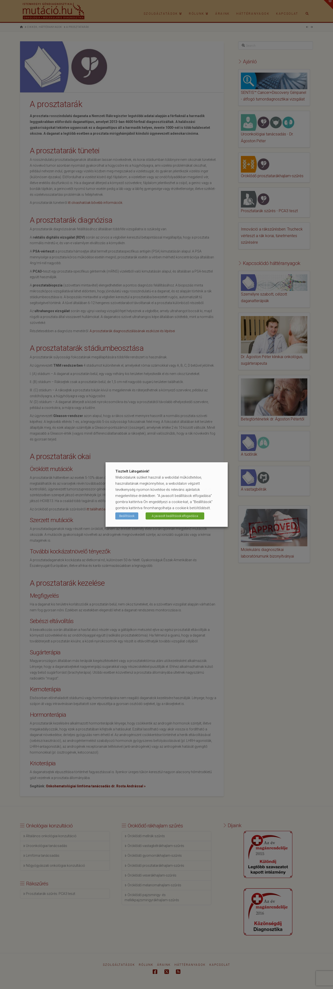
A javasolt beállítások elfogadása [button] (175, 516)
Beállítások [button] (126, 516)
